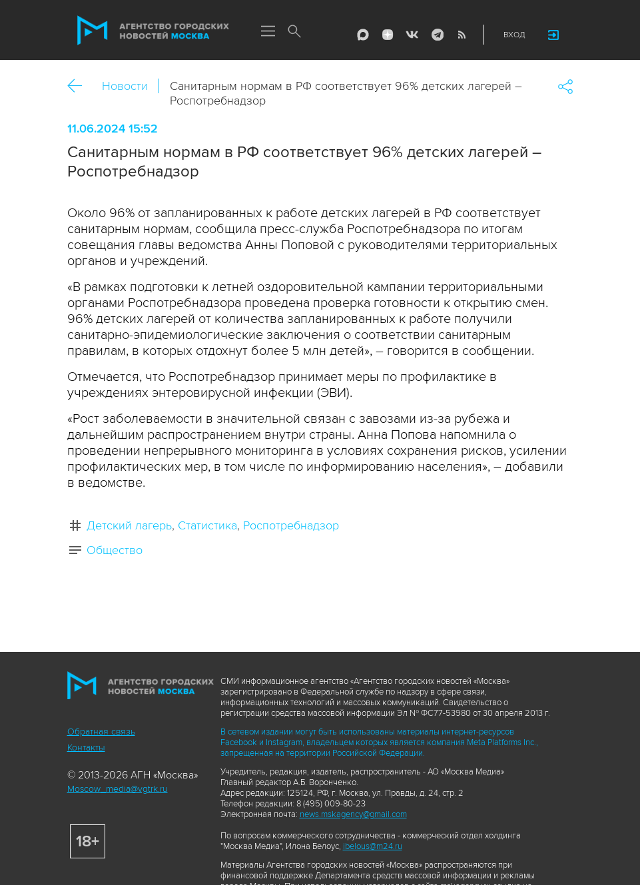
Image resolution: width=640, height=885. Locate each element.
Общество (115, 550)
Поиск (295, 32)
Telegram (437, 35)
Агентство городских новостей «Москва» (153, 30)
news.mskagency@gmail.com (353, 814)
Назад (79, 86)
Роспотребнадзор (291, 525)
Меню (268, 32)
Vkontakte (412, 35)
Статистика (207, 525)
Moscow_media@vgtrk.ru (117, 788)
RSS (462, 35)
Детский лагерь (129, 525)
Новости (125, 86)
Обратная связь (101, 731)
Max (363, 35)
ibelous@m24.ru (372, 846)
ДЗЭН (388, 35)
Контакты (86, 747)
